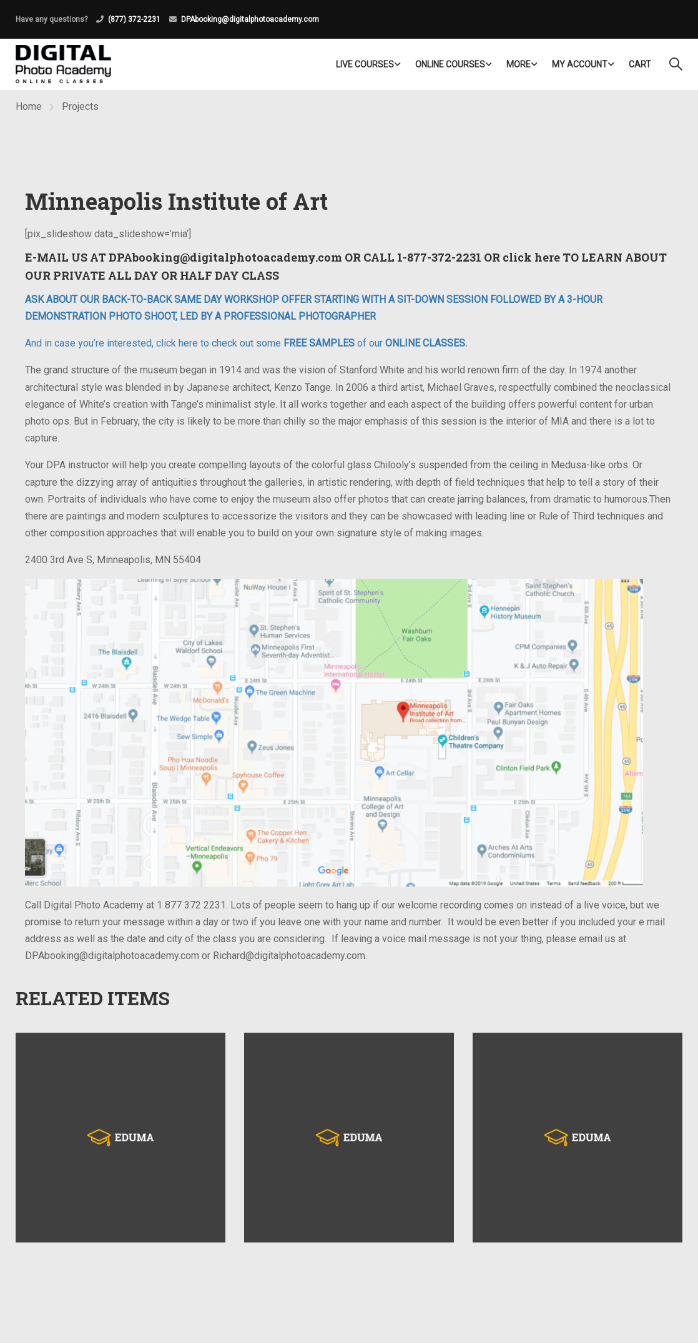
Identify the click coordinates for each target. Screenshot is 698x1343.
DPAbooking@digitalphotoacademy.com (250, 19)
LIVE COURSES (365, 64)
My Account (579, 64)
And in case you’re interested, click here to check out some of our (245, 343)
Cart (640, 64)
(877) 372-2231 (134, 19)
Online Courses (450, 64)
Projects (80, 106)
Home (29, 106)
